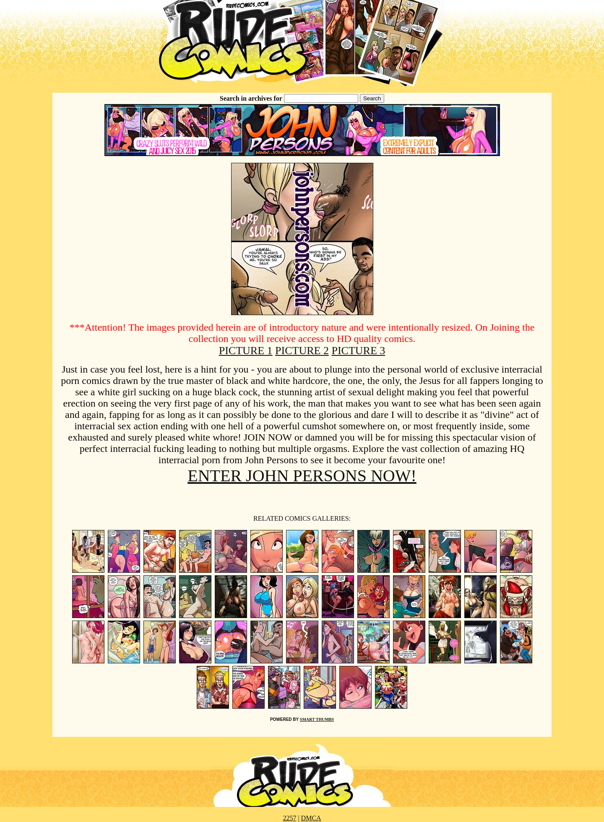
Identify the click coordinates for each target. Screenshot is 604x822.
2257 (289, 818)
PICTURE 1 (246, 350)
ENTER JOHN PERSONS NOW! (302, 475)
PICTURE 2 (302, 350)
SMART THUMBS (317, 719)
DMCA (311, 818)
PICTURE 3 (358, 350)
